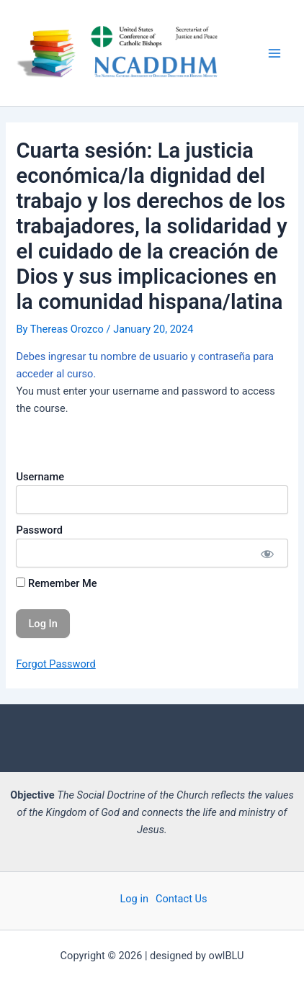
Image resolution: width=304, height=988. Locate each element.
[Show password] (266, 553)
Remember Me (56, 583)
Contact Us (181, 898)
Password (39, 530)
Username (39, 476)
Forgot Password (55, 663)
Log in (134, 898)
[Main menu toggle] (274, 53)
